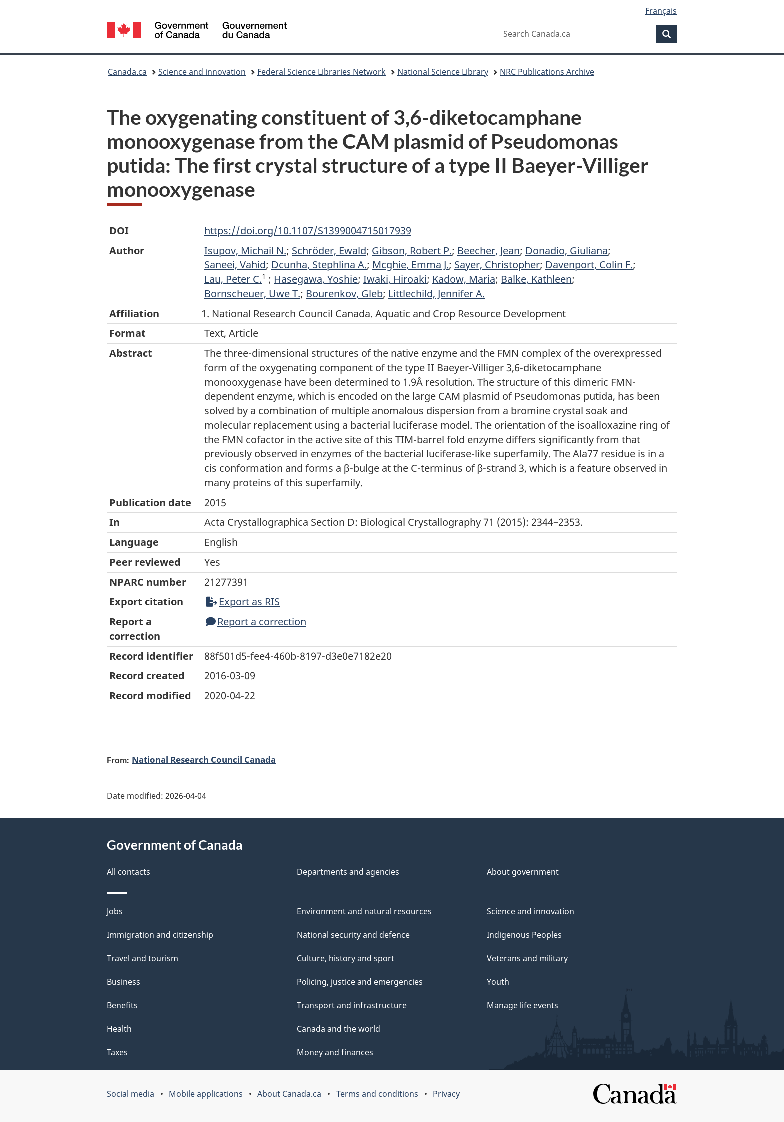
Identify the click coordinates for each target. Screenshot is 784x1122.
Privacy (446, 1093)
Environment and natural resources (364, 911)
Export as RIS (243, 601)
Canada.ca (127, 71)
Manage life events (522, 1005)
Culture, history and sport (345, 958)
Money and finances (335, 1052)
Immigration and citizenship (160, 934)
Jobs (115, 911)
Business (123, 981)
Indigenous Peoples (524, 934)
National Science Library (443, 71)
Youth (498, 981)
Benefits (122, 1005)
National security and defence (353, 934)
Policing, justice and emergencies (360, 981)
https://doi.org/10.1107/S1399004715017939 (308, 230)
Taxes (117, 1052)
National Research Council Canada (204, 759)
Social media (130, 1093)
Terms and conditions (377, 1093)
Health (119, 1028)
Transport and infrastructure (352, 1005)
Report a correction (256, 621)
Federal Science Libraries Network (322, 71)
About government (523, 871)
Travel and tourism (142, 958)
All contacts (128, 871)
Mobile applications (206, 1093)
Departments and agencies (348, 871)
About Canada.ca (290, 1093)
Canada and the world (338, 1028)
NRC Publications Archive (547, 71)
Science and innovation (202, 71)
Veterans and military (527, 958)
